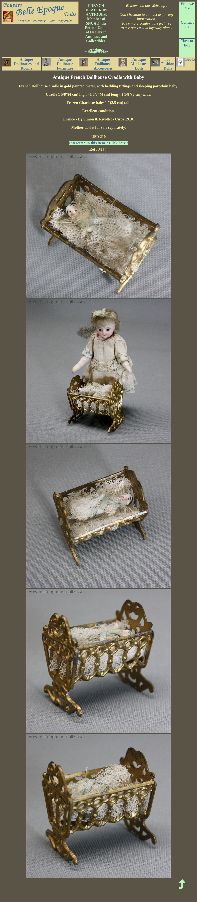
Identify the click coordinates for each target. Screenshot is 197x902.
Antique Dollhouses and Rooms (20, 63)
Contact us (187, 24)
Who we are (187, 6)
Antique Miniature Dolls (133, 63)
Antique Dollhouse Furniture (57, 63)
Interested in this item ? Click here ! (98, 143)
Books (185, 61)
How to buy (187, 43)
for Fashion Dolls (162, 63)
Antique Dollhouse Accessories (96, 63)
